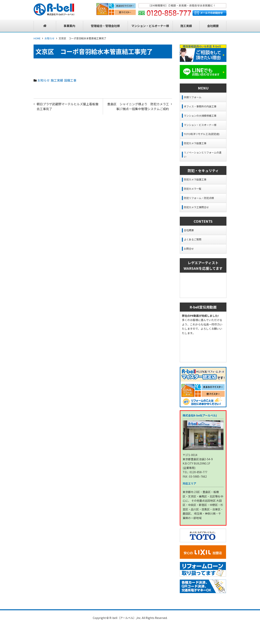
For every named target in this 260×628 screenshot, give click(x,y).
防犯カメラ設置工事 (195, 143)
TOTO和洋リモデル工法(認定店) (201, 134)
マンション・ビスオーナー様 (200, 125)
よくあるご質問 (192, 239)
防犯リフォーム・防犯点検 (199, 198)
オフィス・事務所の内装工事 (200, 106)
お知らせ (50, 38)
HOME (37, 38)
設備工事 (70, 80)
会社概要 (189, 230)
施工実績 (57, 80)
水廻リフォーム (192, 97)
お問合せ (189, 248)
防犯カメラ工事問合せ (196, 207)
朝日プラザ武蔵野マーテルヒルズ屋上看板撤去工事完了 (67, 106)
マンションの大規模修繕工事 (200, 115)
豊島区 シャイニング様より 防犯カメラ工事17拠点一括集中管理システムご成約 (138, 106)
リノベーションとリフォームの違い (202, 154)
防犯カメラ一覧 (192, 189)
